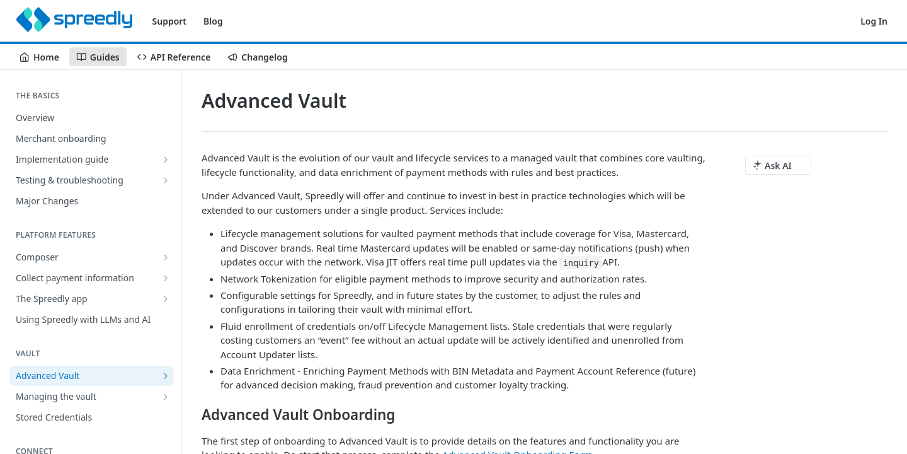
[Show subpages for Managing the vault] (166, 397)
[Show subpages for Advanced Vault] (166, 376)
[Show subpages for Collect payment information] (166, 278)
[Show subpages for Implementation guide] (166, 159)
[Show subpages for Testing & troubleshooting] (166, 180)
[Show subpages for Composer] (166, 257)
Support (169, 21)
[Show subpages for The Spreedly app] (166, 299)
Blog (213, 21)
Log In (873, 21)
